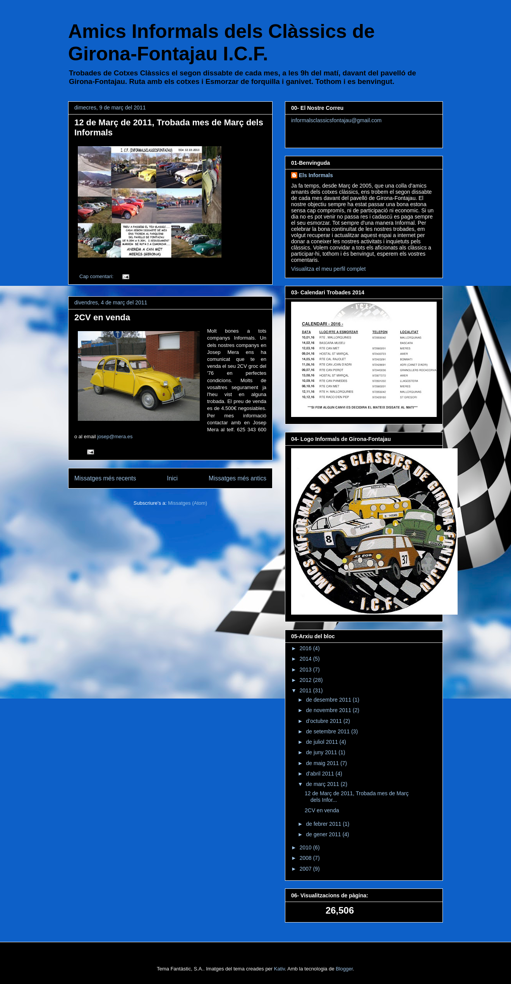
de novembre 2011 (329, 710)
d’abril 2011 (320, 773)
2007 (306, 869)
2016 (306, 648)
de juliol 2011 (322, 742)
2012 (306, 680)
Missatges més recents (105, 478)
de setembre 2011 (328, 731)
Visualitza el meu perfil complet (328, 269)
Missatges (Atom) (187, 503)
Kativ (279, 969)
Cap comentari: (97, 276)
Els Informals (316, 175)
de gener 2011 (324, 834)
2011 (306, 690)
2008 (306, 858)
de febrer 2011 (324, 824)
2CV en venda (102, 317)
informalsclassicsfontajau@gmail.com (336, 120)
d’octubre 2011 (324, 721)
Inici (172, 478)
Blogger (344, 969)
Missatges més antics (237, 478)
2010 (306, 847)
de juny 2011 (322, 752)
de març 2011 (323, 784)
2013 (306, 669)
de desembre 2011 (329, 700)
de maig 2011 (323, 763)
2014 (306, 659)
